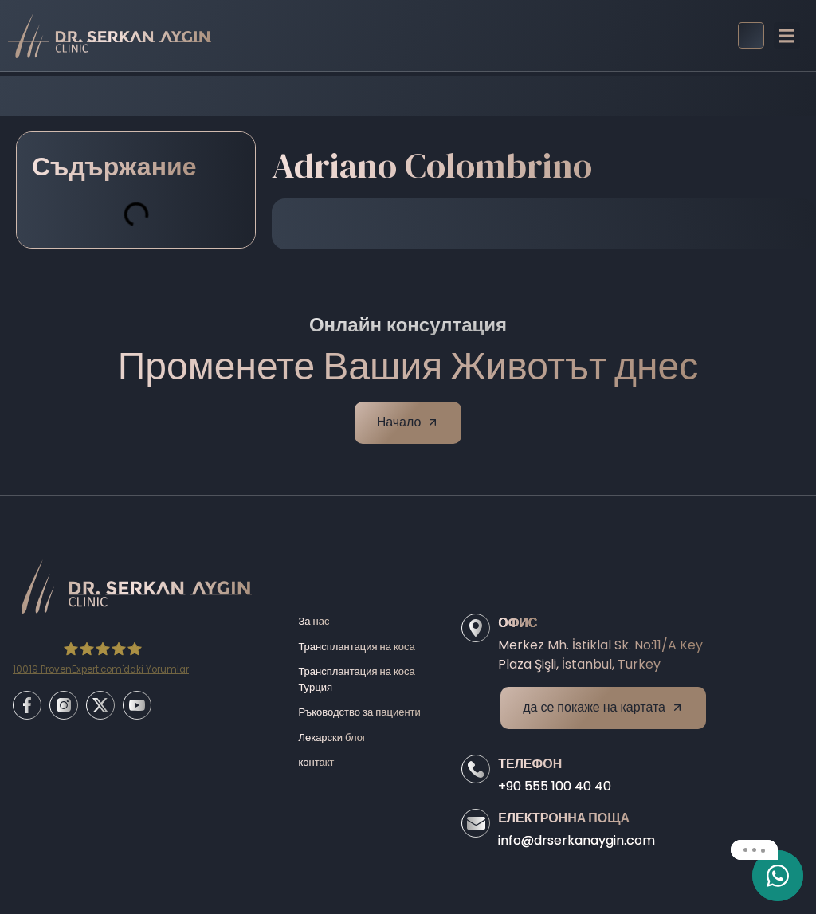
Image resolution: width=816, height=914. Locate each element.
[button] (787, 35)
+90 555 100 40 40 (554, 786)
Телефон (530, 764)
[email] (777, 875)
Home (285, 95)
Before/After (357, 95)
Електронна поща (564, 818)
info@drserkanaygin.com (576, 840)
